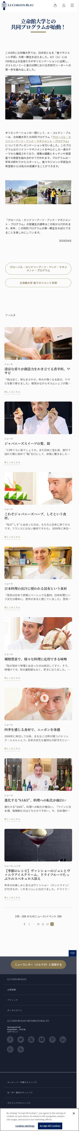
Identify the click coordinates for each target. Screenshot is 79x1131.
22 (47, 924)
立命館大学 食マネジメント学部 (38, 283)
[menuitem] (55, 6)
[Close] (73, 1113)
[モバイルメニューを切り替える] (72, 6)
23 (52, 924)
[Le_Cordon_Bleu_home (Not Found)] (18, 6)
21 (43, 924)
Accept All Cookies (50, 1125)
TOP (72, 953)
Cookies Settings (24, 1125)
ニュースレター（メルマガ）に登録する (38, 964)
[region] (39, 1119)
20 (38, 924)
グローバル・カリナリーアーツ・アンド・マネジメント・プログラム (38, 139)
